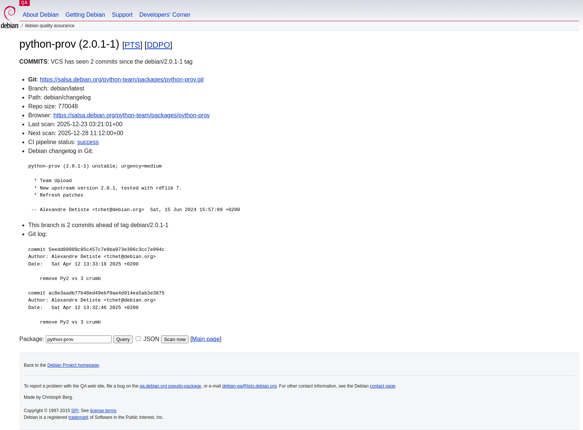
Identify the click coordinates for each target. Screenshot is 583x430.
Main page (206, 339)
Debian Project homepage (73, 365)
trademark (78, 417)
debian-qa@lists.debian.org (249, 386)
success (88, 142)
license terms (103, 410)
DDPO (158, 45)
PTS (132, 45)
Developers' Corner (164, 15)
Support (122, 15)
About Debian (41, 15)
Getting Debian (85, 15)
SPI (74, 410)
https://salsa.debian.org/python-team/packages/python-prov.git (122, 79)
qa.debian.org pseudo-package (170, 386)
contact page (383, 386)
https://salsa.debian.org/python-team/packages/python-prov (132, 115)
